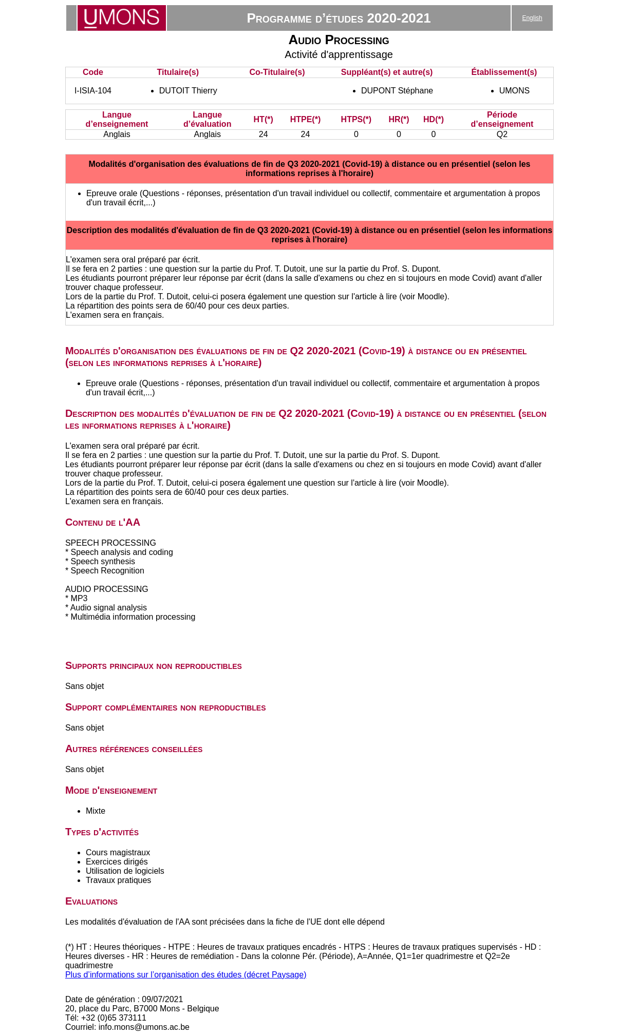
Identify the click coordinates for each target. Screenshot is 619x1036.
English (532, 18)
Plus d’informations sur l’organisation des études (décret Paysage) (186, 974)
